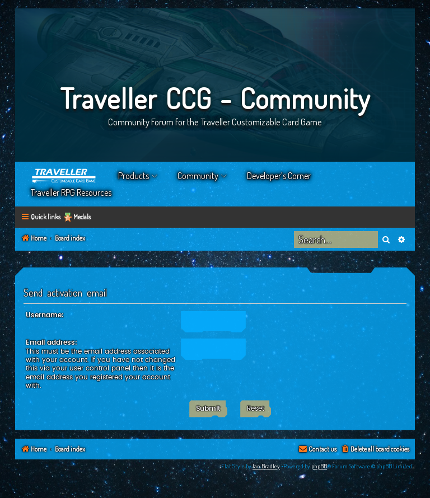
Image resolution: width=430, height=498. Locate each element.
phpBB (319, 466)
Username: (45, 315)
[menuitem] (374, 449)
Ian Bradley (266, 466)
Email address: (51, 342)
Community (197, 175)
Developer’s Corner (279, 175)
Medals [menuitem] (82, 217)
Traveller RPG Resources (71, 192)
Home (64, 175)
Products (133, 175)
